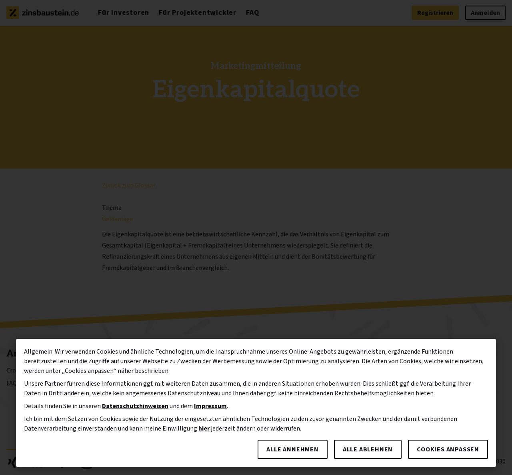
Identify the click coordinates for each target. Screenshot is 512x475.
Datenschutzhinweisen (135, 406)
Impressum (210, 406)
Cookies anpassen (448, 449)
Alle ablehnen (368, 449)
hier (204, 428)
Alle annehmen (292, 449)
